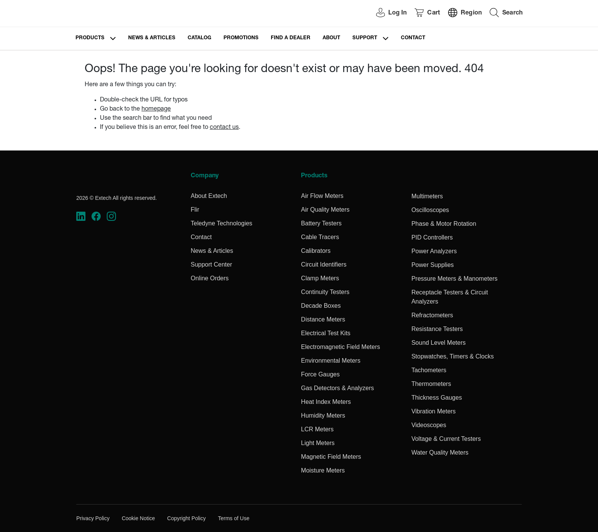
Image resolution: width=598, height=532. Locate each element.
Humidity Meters (323, 415)
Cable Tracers (320, 237)
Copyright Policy (186, 518)
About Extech (209, 196)
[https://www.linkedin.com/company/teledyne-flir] (80, 216)
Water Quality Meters (440, 452)
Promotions (241, 38)
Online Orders (210, 278)
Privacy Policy (92, 518)
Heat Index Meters (326, 402)
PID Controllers (432, 237)
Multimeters (427, 196)
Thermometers (431, 384)
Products (90, 38)
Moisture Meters (323, 470)
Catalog (199, 38)
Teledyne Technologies (221, 223)
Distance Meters (323, 319)
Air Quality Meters (325, 209)
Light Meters (317, 443)
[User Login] (387, 13)
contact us (224, 128)
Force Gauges (320, 374)
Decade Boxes (321, 305)
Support (364, 38)
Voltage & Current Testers (446, 439)
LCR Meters (317, 429)
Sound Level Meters (439, 342)
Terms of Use (233, 518)
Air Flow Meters (322, 196)
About (331, 38)
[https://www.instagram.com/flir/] (111, 216)
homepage (156, 109)
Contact (413, 38)
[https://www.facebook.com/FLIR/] (96, 216)
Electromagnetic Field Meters (340, 347)
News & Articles (151, 38)
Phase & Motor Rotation (444, 223)
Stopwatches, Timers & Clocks (453, 356)
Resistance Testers (437, 329)
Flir (195, 209)
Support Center (211, 264)
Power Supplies (433, 265)
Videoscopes (429, 425)
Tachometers (429, 370)
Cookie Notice (138, 518)
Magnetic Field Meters (331, 456)
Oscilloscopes (430, 210)
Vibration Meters (434, 411)
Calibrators (315, 251)
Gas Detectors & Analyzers (337, 388)
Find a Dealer (290, 38)
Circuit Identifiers (323, 264)
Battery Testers (321, 223)
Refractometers (432, 315)
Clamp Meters (320, 278)
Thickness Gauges (437, 397)
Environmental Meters (330, 360)
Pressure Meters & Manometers (455, 278)
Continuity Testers (325, 292)
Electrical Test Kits (325, 333)
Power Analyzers (434, 251)
